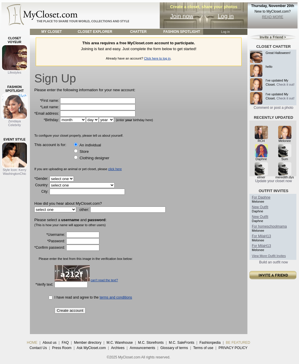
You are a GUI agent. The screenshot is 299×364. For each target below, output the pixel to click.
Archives (118, 348)
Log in (226, 16)
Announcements (142, 348)
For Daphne (261, 197)
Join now (181, 16)
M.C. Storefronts (151, 343)
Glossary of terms (174, 348)
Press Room (62, 348)
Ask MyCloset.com (91, 348)
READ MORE (272, 17)
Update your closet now (273, 181)
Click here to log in (157, 58)
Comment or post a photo (273, 108)
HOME (32, 343)
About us (49, 343)
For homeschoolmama (269, 226)
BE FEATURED (238, 343)
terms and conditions (116, 297)
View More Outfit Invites (269, 256)
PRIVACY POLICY (232, 348)
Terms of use (203, 348)
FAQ (65, 343)
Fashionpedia (210, 343)
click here (115, 169)
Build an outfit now (273, 262)
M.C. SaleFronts (181, 343)
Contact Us (38, 348)
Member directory (87, 343)
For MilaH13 (261, 236)
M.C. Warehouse (119, 343)
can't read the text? (104, 280)
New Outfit (260, 207)
